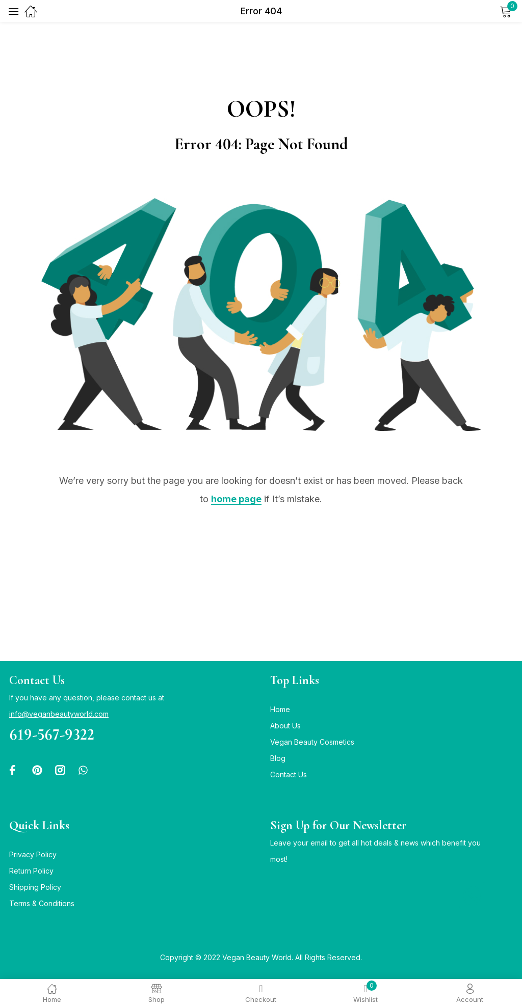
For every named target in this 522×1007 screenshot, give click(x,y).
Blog (277, 758)
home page (236, 499)
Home (280, 709)
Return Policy (31, 870)
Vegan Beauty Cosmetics (312, 742)
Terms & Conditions (41, 903)
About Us (285, 725)
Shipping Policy (35, 887)
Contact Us (288, 774)
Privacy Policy (33, 854)
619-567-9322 (51, 734)
